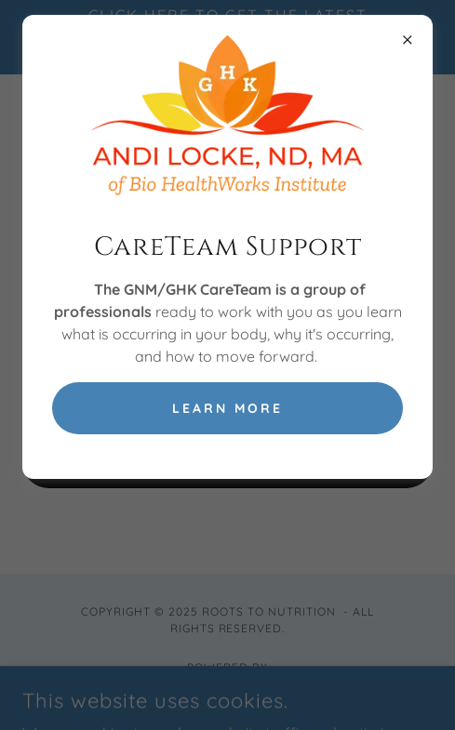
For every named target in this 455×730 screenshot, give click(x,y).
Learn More (227, 408)
